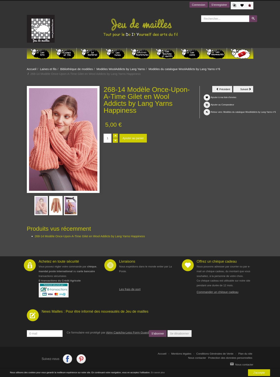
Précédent (224, 90)
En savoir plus (158, 372)
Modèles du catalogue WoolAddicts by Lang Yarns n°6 (184, 69)
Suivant (246, 90)
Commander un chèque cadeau (217, 292)
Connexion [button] (198, 4)
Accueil (31, 69)
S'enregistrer (219, 4)
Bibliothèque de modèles (76, 69)
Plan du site (245, 353)
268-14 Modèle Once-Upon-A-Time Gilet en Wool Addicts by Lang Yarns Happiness (90, 236)
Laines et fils (48, 69)
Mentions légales (181, 353)
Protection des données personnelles (230, 357)
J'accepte (259, 372)
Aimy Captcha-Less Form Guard (127, 332)
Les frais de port (130, 289)
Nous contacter (197, 357)
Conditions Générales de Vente (214, 353)
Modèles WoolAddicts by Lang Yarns (121, 69)
